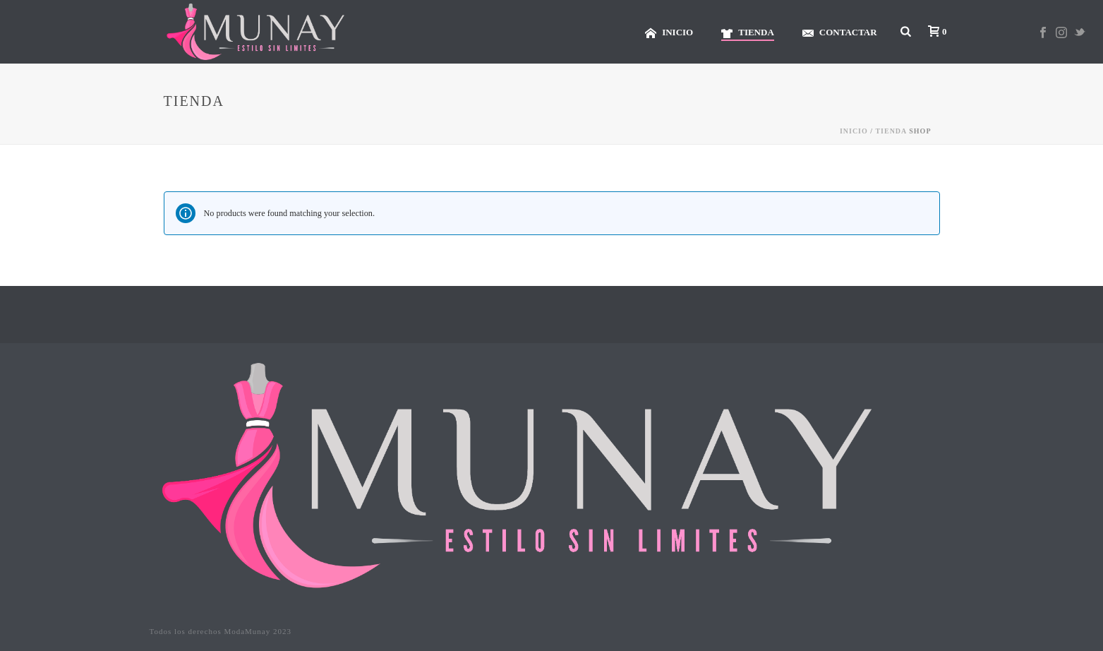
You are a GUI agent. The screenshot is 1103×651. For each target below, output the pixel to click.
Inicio (854, 131)
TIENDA (747, 33)
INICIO (669, 33)
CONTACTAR (839, 33)
